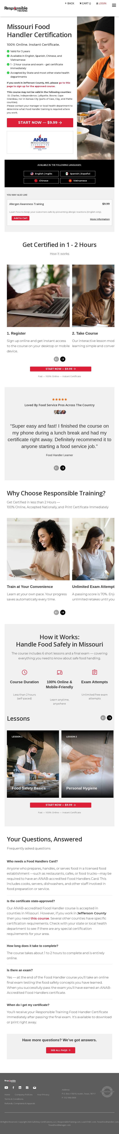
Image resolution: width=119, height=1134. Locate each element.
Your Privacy (43, 1094)
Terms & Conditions (14, 1099)
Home (7, 1094)
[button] (62, 359)
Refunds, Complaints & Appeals (20, 1103)
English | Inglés (41, 173)
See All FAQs (61, 1050)
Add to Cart (20, 218)
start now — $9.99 (40, 122)
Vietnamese (78, 180)
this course (39, 918)
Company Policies (23, 1094)
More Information (100, 219)
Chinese (41, 180)
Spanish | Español (77, 173)
